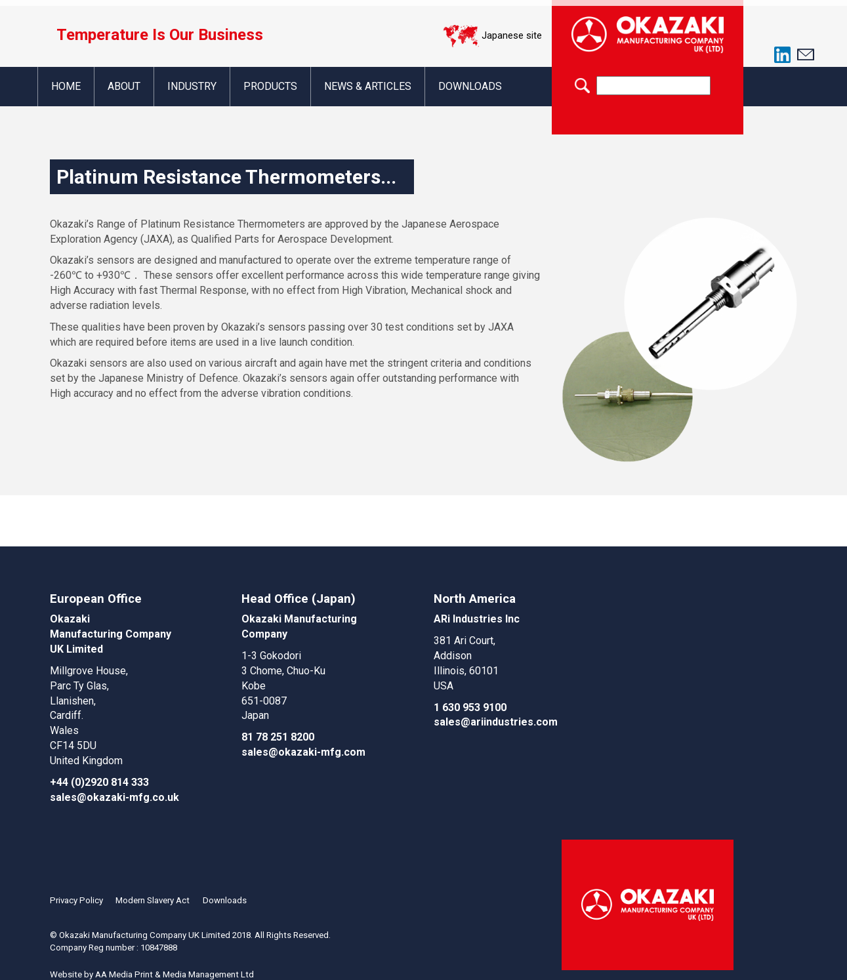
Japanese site (512, 35)
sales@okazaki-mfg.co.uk (114, 797)
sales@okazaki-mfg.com (303, 752)
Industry (194, 86)
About (125, 86)
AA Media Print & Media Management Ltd (174, 972)
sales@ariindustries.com (496, 722)
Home (66, 86)
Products (273, 86)
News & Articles (372, 86)
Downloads (475, 86)
